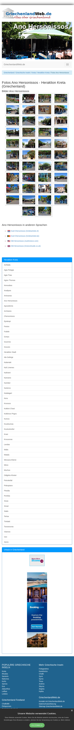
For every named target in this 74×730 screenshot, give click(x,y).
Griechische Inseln (23, 73)
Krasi (6, 434)
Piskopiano (8, 486)
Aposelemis (8, 306)
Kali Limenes (9, 368)
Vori (5, 537)
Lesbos (5, 694)
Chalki (41, 674)
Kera (6, 398)
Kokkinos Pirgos (10, 414)
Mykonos (5, 679)
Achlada (7, 265)
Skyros (41, 686)
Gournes (7, 342)
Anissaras (8, 296)
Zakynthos (6, 689)
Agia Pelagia (9, 270)
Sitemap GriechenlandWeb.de (50, 706)
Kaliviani (7, 373)
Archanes (7, 311)
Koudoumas (8, 424)
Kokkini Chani (9, 409)
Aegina (41, 689)
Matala (6, 455)
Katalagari (8, 393)
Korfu (4, 681)
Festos (6, 326)
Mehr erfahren (65, 720)
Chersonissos (9, 316)
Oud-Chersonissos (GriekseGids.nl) (23, 231)
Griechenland (9, 73)
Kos (3, 686)
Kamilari (7, 383)
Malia (6, 450)
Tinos (41, 681)
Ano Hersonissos (10, 301)
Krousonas (8, 439)
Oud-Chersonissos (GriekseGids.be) (23, 236)
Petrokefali (8, 480)
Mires (6, 465)
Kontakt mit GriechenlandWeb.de (52, 701)
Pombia (7, 496)
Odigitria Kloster (10, 475)
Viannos (7, 532)
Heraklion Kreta (43, 73)
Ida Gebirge (8, 357)
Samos (4, 684)
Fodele (6, 332)
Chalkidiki (5, 704)
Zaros (6, 542)
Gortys (6, 337)
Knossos (7, 403)
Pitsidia (7, 491)
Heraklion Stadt (10, 352)
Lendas (7, 444)
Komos (7, 419)
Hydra (41, 691)
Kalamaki (7, 362)
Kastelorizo (43, 671)
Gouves (7, 347)
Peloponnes (6, 706)
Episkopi (7, 321)
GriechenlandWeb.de (14, 64)
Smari (6, 506)
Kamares (7, 378)
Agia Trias (8, 275)
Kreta (34, 73)
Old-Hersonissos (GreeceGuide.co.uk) (24, 246)
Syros (41, 679)
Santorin (5, 676)
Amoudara (8, 285)
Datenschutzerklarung (47, 704)
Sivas (6, 501)
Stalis (6, 511)
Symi (41, 676)
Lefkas (4, 691)
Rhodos (5, 674)
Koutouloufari (9, 429)
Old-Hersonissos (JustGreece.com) (23, 241)
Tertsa (6, 516)
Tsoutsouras (8, 527)
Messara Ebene (10, 460)
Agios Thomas (9, 280)
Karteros (7, 388)
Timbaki (7, 521)
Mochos (7, 470)
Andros (41, 684)
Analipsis (7, 291)
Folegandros (44, 669)
